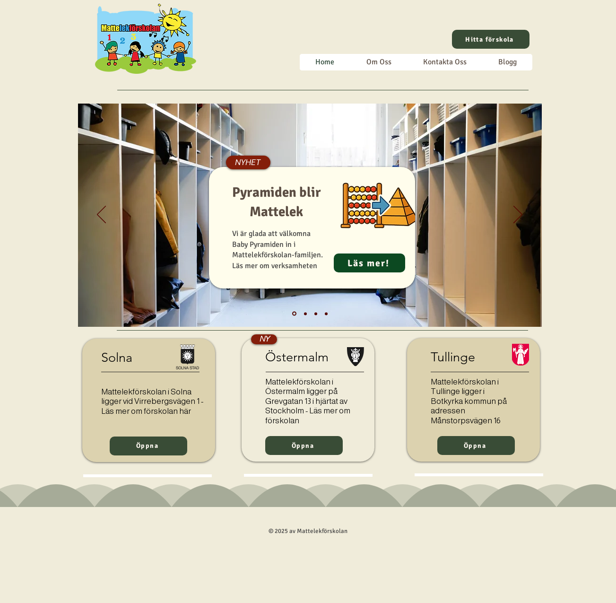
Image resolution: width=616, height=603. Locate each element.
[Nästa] (517, 215)
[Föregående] (101, 215)
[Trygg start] (315, 313)
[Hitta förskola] (490, 39)
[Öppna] (148, 446)
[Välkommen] (305, 313)
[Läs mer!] (369, 262)
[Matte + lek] (326, 313)
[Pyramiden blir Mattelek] (294, 314)
